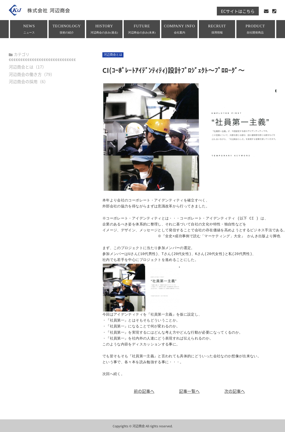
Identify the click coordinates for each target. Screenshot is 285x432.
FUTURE (142, 29)
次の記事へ (234, 391)
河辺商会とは (21, 67)
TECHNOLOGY (67, 29)
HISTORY (104, 29)
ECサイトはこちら (238, 11)
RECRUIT (217, 29)
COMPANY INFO (179, 29)
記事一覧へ (189, 391)
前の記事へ (144, 391)
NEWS (29, 29)
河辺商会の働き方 (25, 74)
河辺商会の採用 (23, 81)
